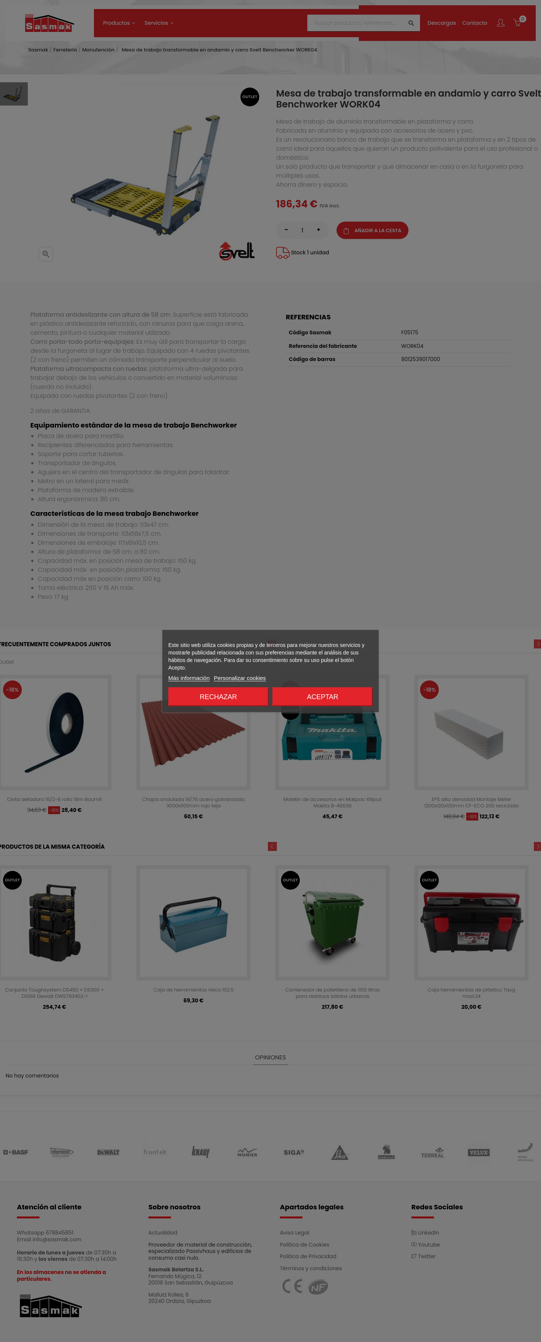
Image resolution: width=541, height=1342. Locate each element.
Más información (189, 678)
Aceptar (323, 697)
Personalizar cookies (240, 678)
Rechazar (218, 697)
